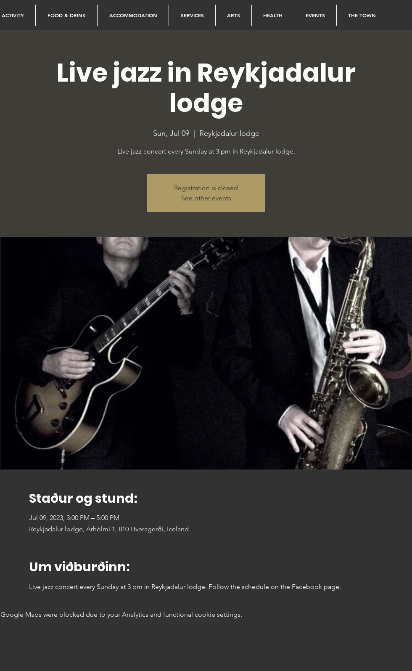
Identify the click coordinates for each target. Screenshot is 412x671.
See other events (206, 198)
